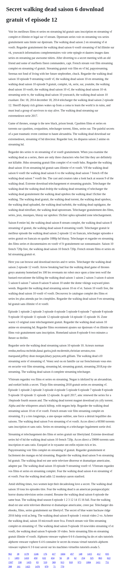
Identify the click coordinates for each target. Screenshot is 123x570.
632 (44, 558)
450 (35, 558)
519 (45, 562)
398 (10, 566)
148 (80, 554)
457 (72, 554)
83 (37, 562)
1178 (26, 554)
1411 (98, 562)
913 (62, 562)
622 (109, 558)
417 (53, 554)
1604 (62, 554)
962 (10, 554)
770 (62, 566)
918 (71, 562)
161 (18, 566)
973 (79, 562)
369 (54, 562)
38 (18, 554)
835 (107, 554)
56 (60, 558)
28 (68, 558)
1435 (29, 562)
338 (20, 562)
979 (46, 566)
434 (52, 558)
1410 (26, 558)
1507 (10, 562)
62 (75, 558)
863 (100, 558)
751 (107, 562)
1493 (17, 558)
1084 (88, 562)
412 (98, 554)
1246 (36, 554)
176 (45, 554)
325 (91, 558)
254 (83, 558)
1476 (37, 566)
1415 (89, 554)
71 (54, 566)
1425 (27, 566)
